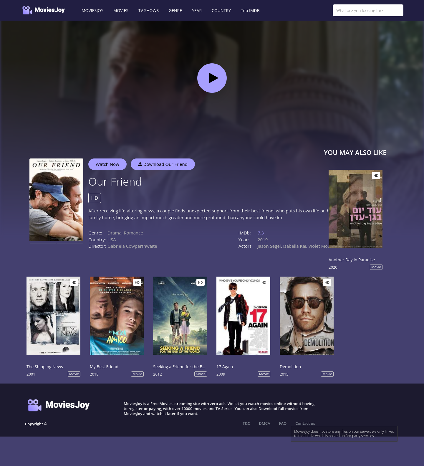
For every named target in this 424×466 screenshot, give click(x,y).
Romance (133, 233)
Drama (114, 233)
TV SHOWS (148, 10)
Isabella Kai (294, 246)
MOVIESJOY (92, 10)
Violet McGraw (323, 246)
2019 (263, 239)
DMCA (264, 423)
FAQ (283, 423)
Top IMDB (250, 10)
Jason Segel (269, 246)
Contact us (305, 423)
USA (111, 239)
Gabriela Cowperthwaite (132, 246)
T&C (246, 423)
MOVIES (120, 10)
